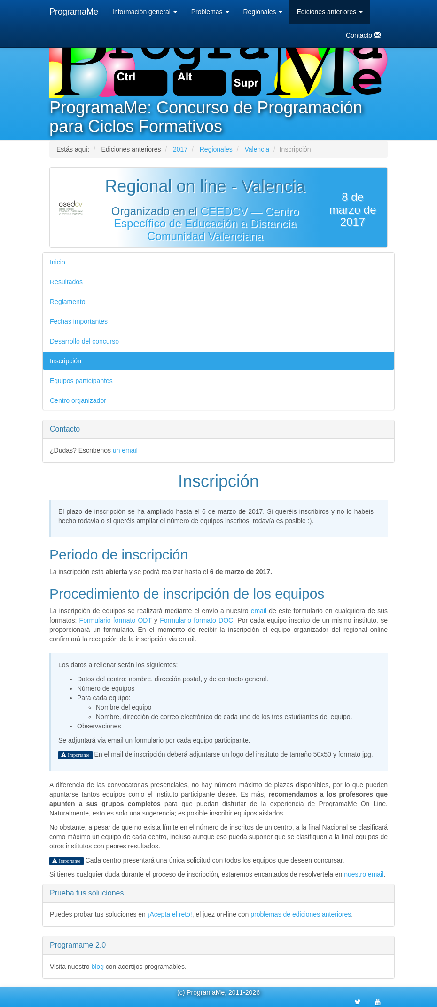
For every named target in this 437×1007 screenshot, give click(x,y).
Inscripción (65, 361)
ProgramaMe (73, 11)
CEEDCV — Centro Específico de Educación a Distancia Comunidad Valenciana (206, 223)
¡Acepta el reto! (170, 914)
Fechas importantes (79, 321)
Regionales (263, 12)
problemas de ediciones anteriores (300, 914)
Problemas (210, 12)
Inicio (57, 262)
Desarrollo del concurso (84, 341)
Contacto (363, 35)
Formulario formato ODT (115, 620)
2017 (180, 149)
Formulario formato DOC (196, 620)
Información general (144, 12)
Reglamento (68, 301)
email (258, 611)
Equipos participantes (81, 380)
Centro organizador (78, 400)
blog (97, 966)
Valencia (256, 149)
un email (125, 450)
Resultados (66, 282)
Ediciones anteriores (330, 12)
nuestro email (363, 874)
